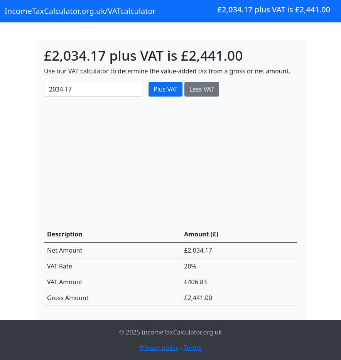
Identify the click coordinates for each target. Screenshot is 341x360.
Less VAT (201, 89)
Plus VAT (165, 89)
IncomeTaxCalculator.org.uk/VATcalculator (80, 11)
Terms (192, 347)
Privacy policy (159, 347)
